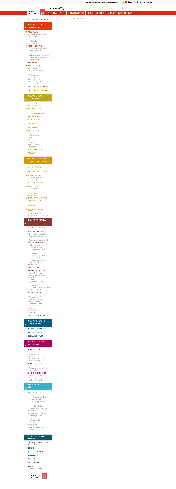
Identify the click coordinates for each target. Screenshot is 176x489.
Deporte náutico (35, 332)
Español (125, 2)
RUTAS (30, 466)
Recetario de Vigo (35, 182)
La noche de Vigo (35, 349)
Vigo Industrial (34, 66)
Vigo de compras (35, 46)
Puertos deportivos (36, 329)
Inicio (58, 18)
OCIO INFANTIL (33, 462)
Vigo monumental (35, 243)
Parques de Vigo (34, 62)
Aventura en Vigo (35, 149)
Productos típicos (35, 175)
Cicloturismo (33, 127)
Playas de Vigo (34, 120)
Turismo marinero (35, 427)
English (136, 2)
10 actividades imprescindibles (34, 104)
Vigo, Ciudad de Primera (37, 90)
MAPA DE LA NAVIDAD (36, 451)
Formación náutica (36, 336)
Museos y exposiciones (37, 228)
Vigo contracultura (36, 315)
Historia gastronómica (37, 171)
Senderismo (32, 123)
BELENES (31, 448)
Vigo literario (34, 267)
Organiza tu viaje (56, 13)
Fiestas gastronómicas (37, 198)
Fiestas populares (35, 292)
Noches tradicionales (37, 373)
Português (142, 2)
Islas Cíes (31, 411)
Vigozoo (32, 153)
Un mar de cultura (69, 18)
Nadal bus (32, 459)
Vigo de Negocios (95, 13)
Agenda (111, 13)
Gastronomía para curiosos (35, 210)
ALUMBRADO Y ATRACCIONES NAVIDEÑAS (38, 443)
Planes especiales (35, 363)
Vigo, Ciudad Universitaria (38, 86)
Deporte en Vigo (34, 131)
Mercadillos (33, 455)
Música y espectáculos (37, 231)
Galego (130, 2)
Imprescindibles (125, 13)
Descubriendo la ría (36, 392)
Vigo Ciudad (33, 32)
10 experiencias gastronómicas (34, 167)
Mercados (32, 205)
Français (149, 2)
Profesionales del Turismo (110, 2)
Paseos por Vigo (76, 13)
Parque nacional (35, 109)
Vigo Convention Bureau (93, 2)
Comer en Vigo (34, 186)
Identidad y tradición (36, 271)
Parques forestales (36, 116)
